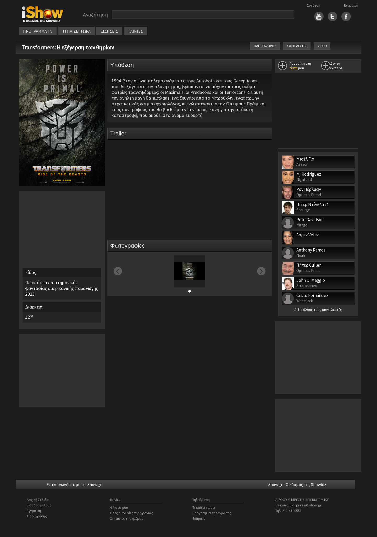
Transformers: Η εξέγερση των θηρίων (68, 47)
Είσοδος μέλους (39, 505)
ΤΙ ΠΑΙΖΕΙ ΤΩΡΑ (76, 31)
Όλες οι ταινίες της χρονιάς (131, 513)
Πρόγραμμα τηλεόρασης (211, 513)
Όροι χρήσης (37, 516)
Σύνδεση (313, 5)
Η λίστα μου (119, 507)
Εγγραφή (351, 5)
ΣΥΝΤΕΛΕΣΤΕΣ (297, 46)
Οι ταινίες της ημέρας (126, 518)
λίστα (293, 68)
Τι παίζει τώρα (203, 507)
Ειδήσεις (198, 518)
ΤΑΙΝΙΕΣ (135, 31)
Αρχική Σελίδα (38, 499)
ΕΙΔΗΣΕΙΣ (109, 31)
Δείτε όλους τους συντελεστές (318, 309)
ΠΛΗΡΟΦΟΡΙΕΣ (265, 46)
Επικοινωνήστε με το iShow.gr (74, 484)
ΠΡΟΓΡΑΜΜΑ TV (37, 31)
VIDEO (322, 46)
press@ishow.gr (308, 505)
